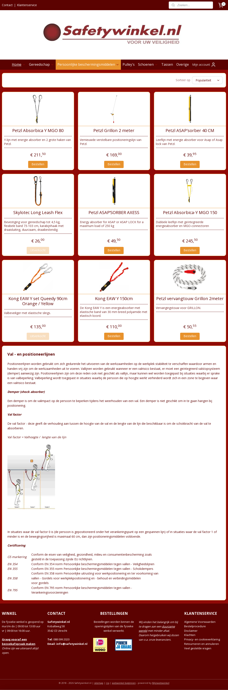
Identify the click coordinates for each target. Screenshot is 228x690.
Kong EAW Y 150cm (114, 297)
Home (19, 64)
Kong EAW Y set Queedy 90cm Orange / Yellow (37, 300)
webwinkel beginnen (124, 682)
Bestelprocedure (195, 625)
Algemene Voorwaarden (200, 621)
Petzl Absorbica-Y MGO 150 (190, 211)
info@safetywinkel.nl (71, 643)
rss (107, 682)
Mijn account (204, 64)
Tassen (167, 64)
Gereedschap (41, 64)
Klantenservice (27, 5)
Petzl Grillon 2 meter (113, 129)
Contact (7, 5)
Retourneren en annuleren (201, 643)
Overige (182, 64)
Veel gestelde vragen (197, 648)
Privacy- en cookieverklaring (202, 639)
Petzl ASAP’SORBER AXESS (113, 211)
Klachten (189, 634)
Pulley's (129, 64)
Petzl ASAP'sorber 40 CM (190, 129)
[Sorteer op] (207, 80)
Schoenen (148, 64)
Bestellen (38, 163)
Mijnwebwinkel (160, 682)
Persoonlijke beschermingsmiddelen (88, 64)
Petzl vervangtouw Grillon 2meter (190, 297)
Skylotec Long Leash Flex (37, 211)
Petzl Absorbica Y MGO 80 (38, 129)
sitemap (98, 682)
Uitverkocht (38, 250)
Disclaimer (191, 630)
